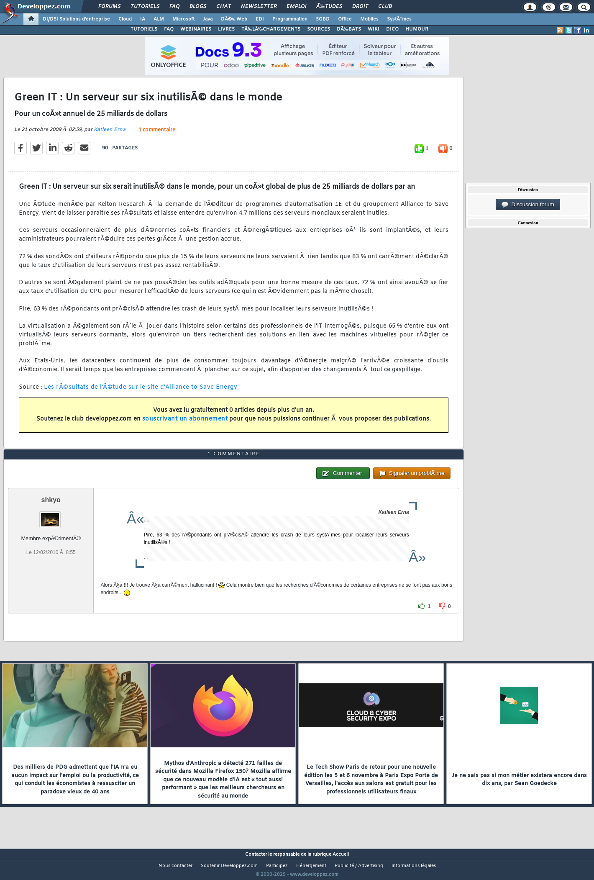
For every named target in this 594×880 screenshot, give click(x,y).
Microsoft (183, 19)
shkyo (51, 515)
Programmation (289, 19)
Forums (109, 6)
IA (142, 19)
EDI (260, 19)
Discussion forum (528, 204)
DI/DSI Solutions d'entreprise (76, 19)
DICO (392, 29)
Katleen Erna (109, 134)
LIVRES (226, 29)
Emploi (296, 6)
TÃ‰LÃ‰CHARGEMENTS (270, 29)
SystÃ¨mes (399, 19)
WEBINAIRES (195, 29)
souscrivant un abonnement (185, 424)
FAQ (174, 6)
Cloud (125, 19)
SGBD (323, 19)
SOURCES (318, 29)
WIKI (373, 29)
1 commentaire (156, 135)
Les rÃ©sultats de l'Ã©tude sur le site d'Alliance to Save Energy (140, 392)
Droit (360, 6)
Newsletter (258, 6)
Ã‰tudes (329, 6)
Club (384, 6)
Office (345, 19)
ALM (159, 19)
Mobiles (369, 19)
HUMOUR (416, 29)
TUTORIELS (144, 29)
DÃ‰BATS (349, 29)
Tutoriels (145, 6)
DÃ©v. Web (234, 19)
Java (208, 19)
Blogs (198, 6)
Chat (223, 6)
